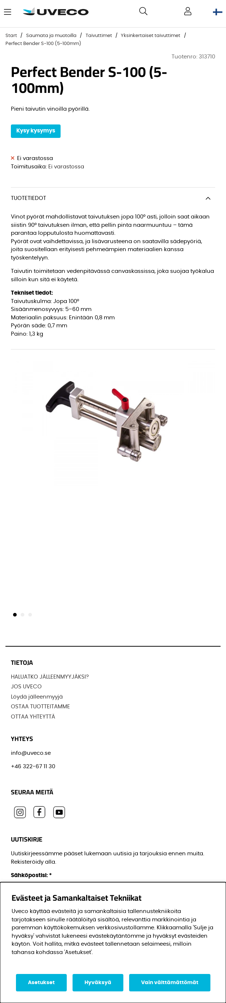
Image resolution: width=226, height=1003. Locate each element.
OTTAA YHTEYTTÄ (33, 717)
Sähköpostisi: (31, 875)
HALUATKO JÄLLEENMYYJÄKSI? (50, 677)
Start (11, 35)
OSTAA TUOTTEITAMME (40, 706)
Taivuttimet (99, 35)
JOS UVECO (26, 686)
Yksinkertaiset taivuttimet (150, 35)
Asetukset (41, 982)
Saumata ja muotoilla (51, 35)
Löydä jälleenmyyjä (37, 697)
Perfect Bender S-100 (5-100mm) (43, 43)
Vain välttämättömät (169, 982)
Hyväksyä (98, 982)
